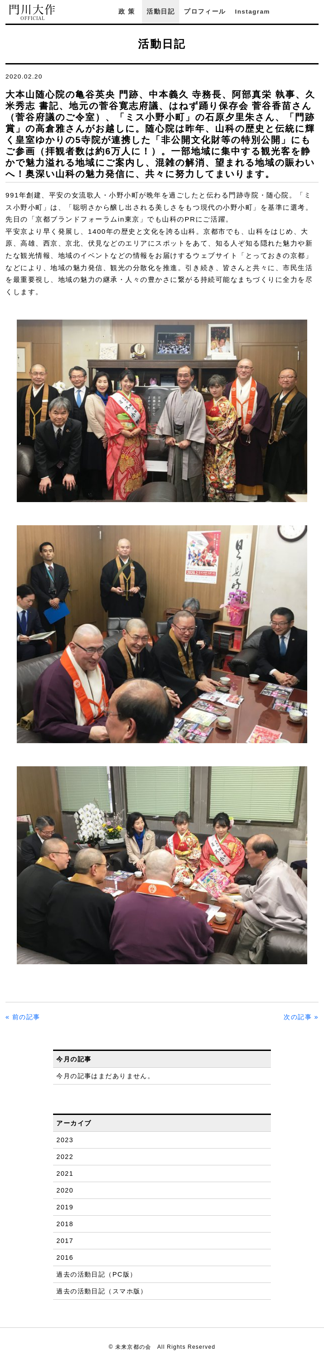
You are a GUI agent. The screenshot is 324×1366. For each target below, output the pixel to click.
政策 (127, 11)
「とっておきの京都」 (275, 255)
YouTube (314, 11)
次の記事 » (301, 1017)
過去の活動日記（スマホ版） (101, 1291)
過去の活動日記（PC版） (96, 1274)
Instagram (252, 11)
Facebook (289, 11)
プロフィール (205, 11)
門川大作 (32, 12)
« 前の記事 (22, 1017)
